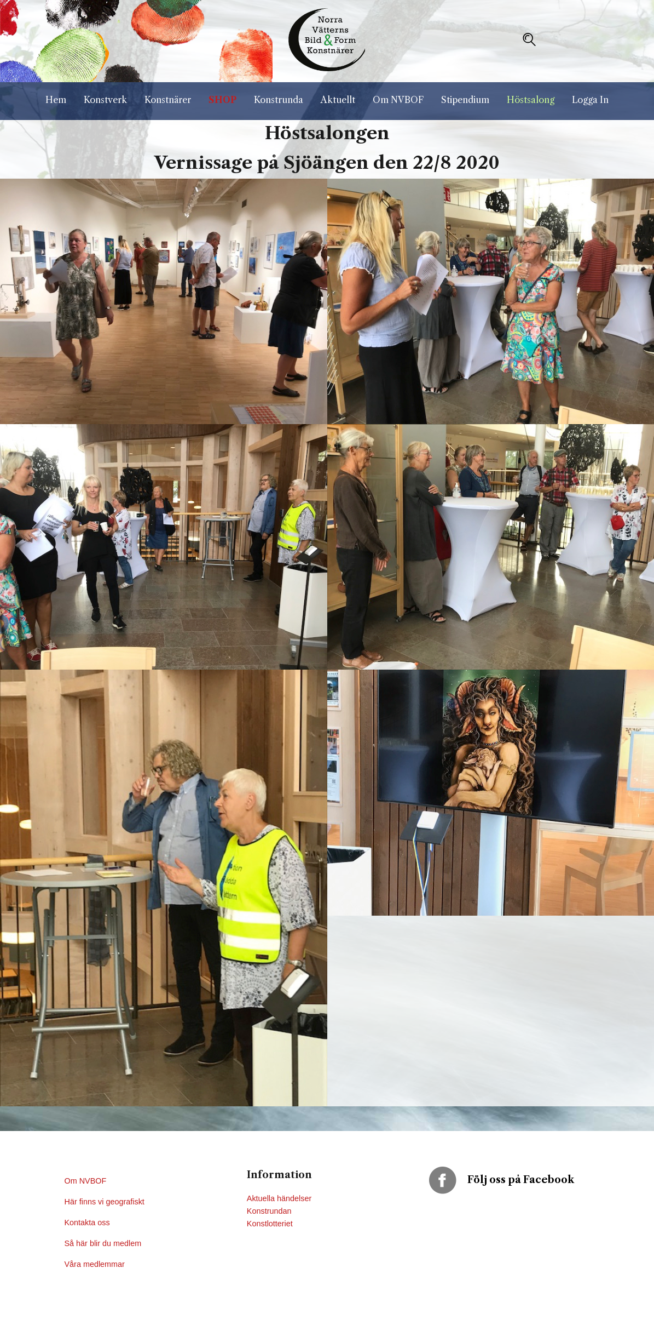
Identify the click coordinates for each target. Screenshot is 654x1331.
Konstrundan (269, 1211)
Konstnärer (167, 99)
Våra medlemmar (95, 1264)
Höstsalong (530, 99)
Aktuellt (338, 99)
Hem (55, 99)
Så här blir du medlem (104, 1243)
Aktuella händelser (279, 1198)
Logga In (590, 99)
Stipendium (465, 99)
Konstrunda (278, 99)
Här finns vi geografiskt (106, 1201)
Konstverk (105, 99)
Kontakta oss (88, 1222)
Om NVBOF (398, 99)
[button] (529, 39)
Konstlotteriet (270, 1223)
